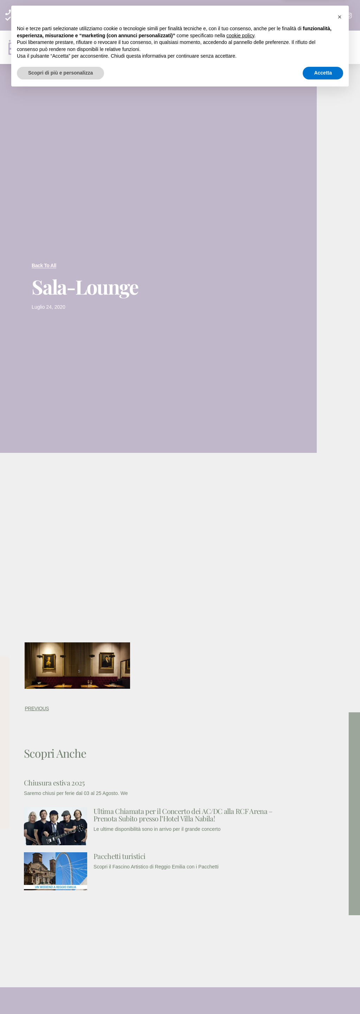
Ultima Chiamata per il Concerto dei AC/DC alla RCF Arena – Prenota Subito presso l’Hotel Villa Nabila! (183, 814)
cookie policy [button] (240, 957)
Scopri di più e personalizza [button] (60, 994)
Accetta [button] (323, 994)
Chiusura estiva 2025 (54, 782)
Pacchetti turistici (119, 856)
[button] (226, 47)
